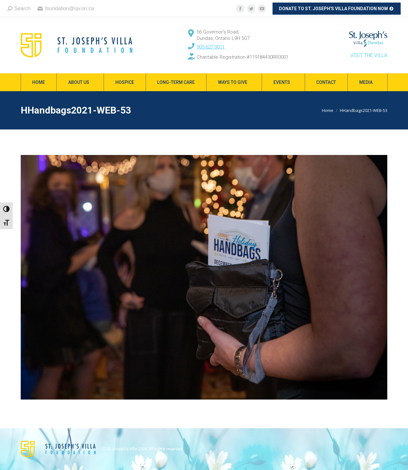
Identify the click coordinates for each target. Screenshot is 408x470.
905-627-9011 (211, 47)
